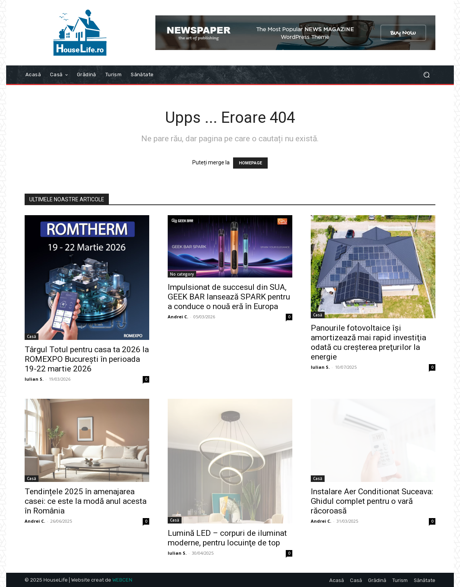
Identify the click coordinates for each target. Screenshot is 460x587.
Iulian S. (34, 379)
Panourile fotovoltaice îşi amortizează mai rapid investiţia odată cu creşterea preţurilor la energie (368, 342)
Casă (31, 336)
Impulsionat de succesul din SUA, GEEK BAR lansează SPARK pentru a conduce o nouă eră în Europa (229, 297)
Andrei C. (178, 316)
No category (182, 274)
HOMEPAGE (250, 163)
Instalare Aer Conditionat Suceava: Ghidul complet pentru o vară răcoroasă (372, 501)
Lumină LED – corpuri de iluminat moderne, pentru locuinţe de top (227, 537)
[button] (426, 75)
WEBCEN (122, 580)
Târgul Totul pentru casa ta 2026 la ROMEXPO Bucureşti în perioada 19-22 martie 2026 (87, 359)
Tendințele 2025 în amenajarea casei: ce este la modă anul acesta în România (86, 501)
